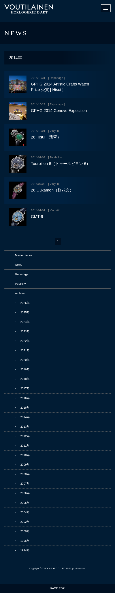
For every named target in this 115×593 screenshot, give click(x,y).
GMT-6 (37, 216)
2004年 (25, 512)
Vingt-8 (54, 131)
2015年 (25, 407)
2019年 (25, 369)
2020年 (25, 360)
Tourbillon (56, 157)
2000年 (25, 531)
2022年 (25, 341)
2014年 (25, 417)
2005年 (25, 502)
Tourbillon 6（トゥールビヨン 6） (60, 163)
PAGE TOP (57, 588)
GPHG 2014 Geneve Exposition (59, 110)
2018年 (25, 379)
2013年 (25, 426)
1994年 (25, 550)
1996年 (25, 540)
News (18, 264)
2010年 (25, 455)
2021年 (25, 350)
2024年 (25, 322)
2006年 (25, 493)
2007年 (25, 483)
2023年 (25, 331)
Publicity (20, 283)
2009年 (25, 464)
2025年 (25, 312)
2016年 (25, 398)
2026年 (25, 303)
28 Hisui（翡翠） (46, 137)
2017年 (25, 388)
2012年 (25, 436)
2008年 (25, 474)
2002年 (25, 521)
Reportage (56, 78)
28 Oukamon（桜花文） (52, 190)
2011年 (25, 445)
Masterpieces (23, 255)
